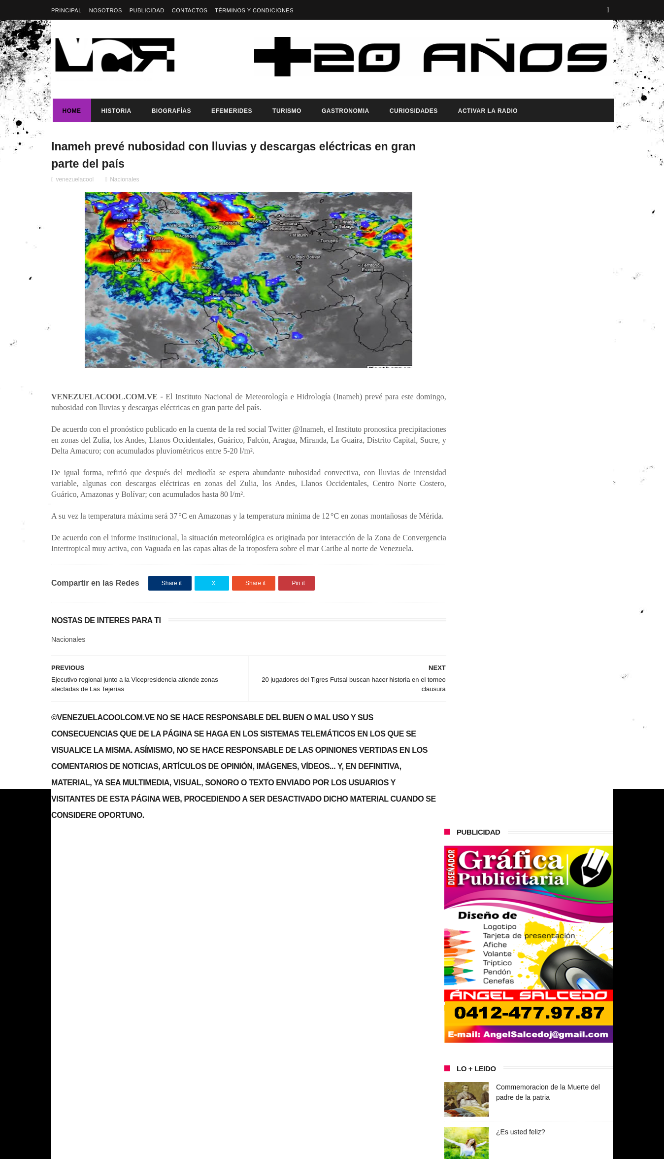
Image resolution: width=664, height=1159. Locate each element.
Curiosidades (412, 110)
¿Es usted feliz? (520, 445)
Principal (66, 10)
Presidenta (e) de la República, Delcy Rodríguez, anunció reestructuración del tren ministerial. (553, 757)
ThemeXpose (225, 1147)
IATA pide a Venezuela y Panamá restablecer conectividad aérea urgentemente (547, 500)
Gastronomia (344, 110)
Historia (115, 110)
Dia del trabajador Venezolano (542, 702)
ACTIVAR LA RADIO (486, 110)
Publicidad (147, 10)
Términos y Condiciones (254, 10)
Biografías (170, 110)
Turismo (285, 110)
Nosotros (105, 10)
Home (70, 110)
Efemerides (230, 110)
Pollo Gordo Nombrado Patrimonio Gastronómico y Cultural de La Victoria (548, 545)
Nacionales (124, 180)
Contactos (190, 10)
